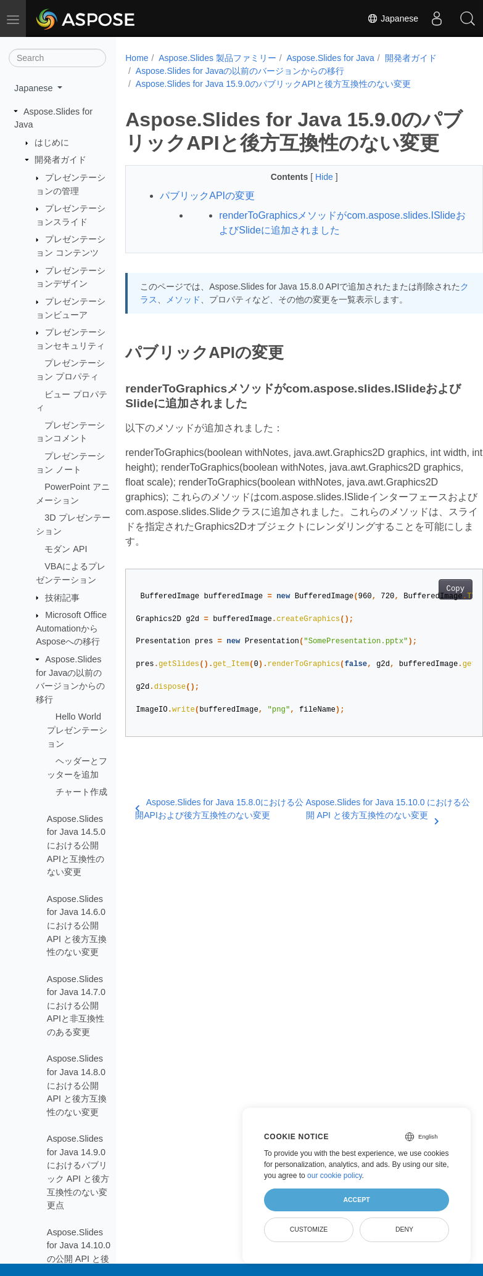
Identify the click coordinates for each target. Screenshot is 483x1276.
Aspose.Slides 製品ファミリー (217, 58)
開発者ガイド (60, 160)
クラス (170, 338)
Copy (430, 628)
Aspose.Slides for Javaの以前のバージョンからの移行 (240, 71)
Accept (356, 1199)
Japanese (392, 18)
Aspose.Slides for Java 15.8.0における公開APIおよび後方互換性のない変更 (211, 847)
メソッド (209, 338)
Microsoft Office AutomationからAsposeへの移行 (71, 628)
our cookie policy (334, 1175)
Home (136, 58)
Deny (404, 1229)
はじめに (52, 142)
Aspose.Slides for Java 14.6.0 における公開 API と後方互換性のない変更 (77, 925)
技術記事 (62, 598)
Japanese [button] (34, 88)
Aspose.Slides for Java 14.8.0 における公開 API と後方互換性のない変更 (77, 1085)
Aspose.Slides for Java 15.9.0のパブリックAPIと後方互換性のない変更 (273, 84)
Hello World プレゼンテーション (77, 730)
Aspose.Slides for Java (328, 58)
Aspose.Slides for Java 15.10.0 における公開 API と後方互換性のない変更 (368, 848)
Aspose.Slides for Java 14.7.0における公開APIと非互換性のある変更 (76, 1005)
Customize (309, 1229)
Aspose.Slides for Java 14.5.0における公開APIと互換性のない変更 (76, 845)
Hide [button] (312, 200)
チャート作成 (81, 792)
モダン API (65, 549)
